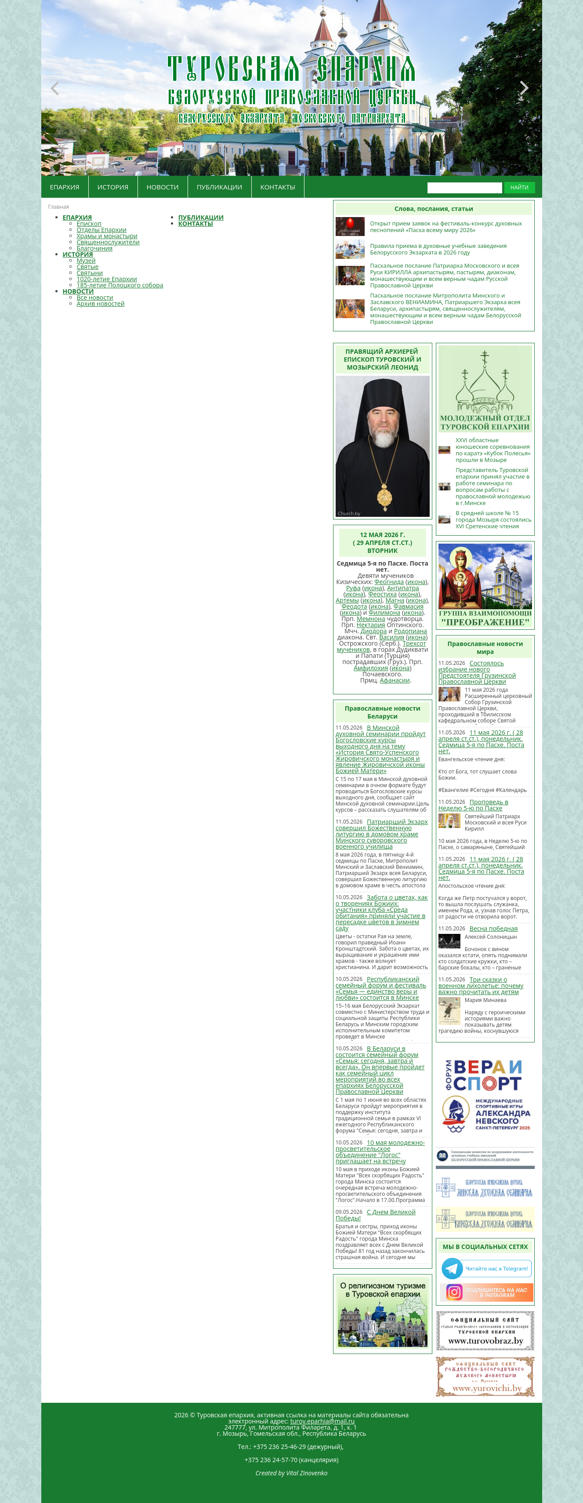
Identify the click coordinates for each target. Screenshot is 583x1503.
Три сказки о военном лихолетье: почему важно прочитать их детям (481, 985)
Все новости (95, 297)
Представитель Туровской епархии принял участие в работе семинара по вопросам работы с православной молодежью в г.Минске (493, 486)
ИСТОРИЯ (113, 186)
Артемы (347, 600)
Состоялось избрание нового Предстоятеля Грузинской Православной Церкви (477, 672)
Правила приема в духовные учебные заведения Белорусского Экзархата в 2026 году (438, 249)
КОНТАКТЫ (278, 186)
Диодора (374, 631)
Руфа (353, 588)
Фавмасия (409, 606)
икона (416, 581)
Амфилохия (371, 668)
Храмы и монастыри (107, 236)
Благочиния (95, 248)
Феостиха (382, 594)
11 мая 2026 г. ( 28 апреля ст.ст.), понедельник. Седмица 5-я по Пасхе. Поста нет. (481, 741)
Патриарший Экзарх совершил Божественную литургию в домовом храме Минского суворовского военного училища (382, 833)
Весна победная (494, 928)
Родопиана (410, 631)
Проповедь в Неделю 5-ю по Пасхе (473, 805)
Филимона (384, 612)
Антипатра (403, 588)
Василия (391, 637)
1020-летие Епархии (107, 279)
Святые (88, 266)
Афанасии (395, 680)
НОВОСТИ (163, 186)
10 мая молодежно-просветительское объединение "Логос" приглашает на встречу (380, 1151)
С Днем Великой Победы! (376, 1215)
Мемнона (371, 618)
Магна (394, 600)
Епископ (89, 223)
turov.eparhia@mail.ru (322, 1421)
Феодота (354, 606)
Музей (86, 260)
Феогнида (389, 581)
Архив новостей (101, 303)
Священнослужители (108, 242)
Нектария (371, 625)
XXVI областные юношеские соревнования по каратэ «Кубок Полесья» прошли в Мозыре (493, 450)
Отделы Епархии (102, 229)
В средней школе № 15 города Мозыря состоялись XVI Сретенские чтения (494, 519)
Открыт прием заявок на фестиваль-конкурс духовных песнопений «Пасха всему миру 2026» (446, 226)
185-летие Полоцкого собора (120, 285)
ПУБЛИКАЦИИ (220, 186)
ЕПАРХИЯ (65, 186)
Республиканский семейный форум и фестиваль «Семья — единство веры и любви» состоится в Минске (381, 988)
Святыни (90, 273)
